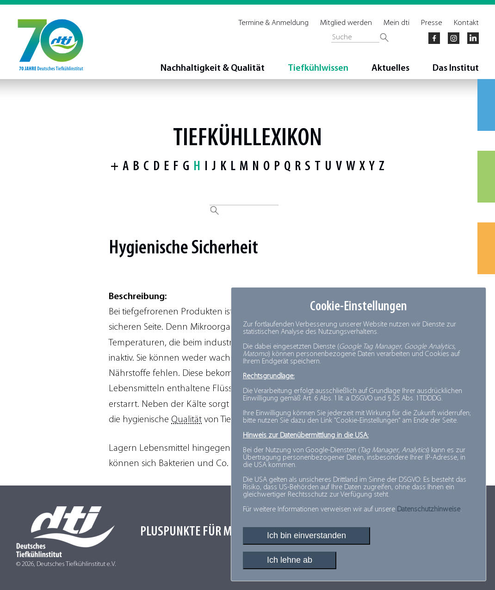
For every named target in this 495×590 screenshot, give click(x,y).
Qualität (186, 419)
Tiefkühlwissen (318, 68)
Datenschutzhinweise (428, 509)
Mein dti (396, 23)
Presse (431, 23)
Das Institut (456, 68)
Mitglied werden (346, 23)
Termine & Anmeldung (274, 23)
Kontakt (466, 23)
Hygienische (148, 248)
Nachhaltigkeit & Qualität (213, 68)
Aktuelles (390, 68)
